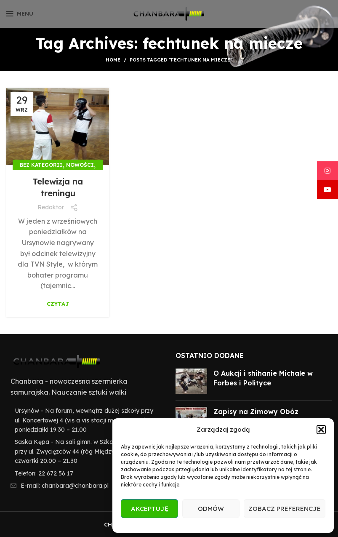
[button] (321, 429)
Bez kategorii (41, 165)
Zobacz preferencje (284, 509)
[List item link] (85, 473)
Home (113, 60)
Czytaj (58, 304)
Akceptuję (149, 509)
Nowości (80, 165)
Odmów (211, 509)
